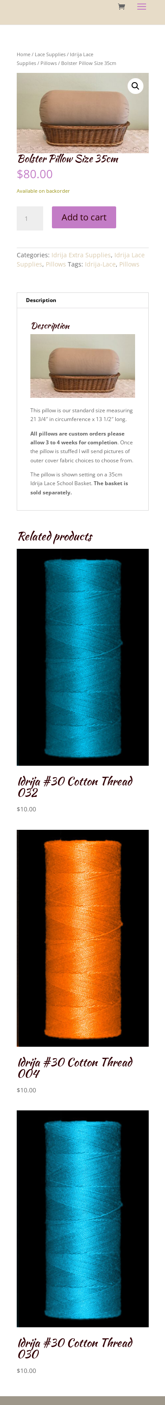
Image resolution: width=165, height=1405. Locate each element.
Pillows (48, 63)
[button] (135, 86)
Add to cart (84, 217)
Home (23, 54)
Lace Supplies (50, 54)
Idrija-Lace (100, 264)
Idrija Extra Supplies (81, 255)
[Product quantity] (30, 218)
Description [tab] (41, 300)
